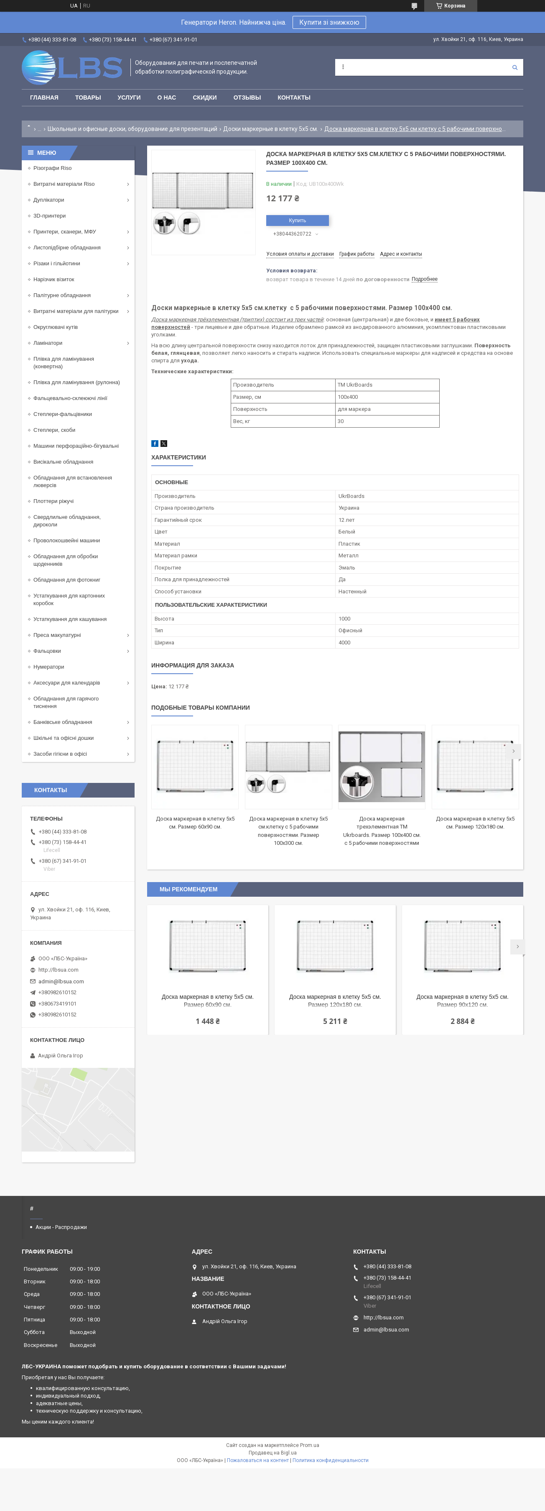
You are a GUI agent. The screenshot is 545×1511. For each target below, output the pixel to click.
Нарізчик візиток (53, 279)
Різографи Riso (52, 168)
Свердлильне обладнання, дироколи (67, 521)
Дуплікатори (48, 200)
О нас (167, 97)
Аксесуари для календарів (66, 683)
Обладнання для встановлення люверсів (72, 481)
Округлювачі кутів (55, 327)
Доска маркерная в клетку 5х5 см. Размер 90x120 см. (463, 1000)
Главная (44, 97)
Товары (88, 97)
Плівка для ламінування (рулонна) (76, 382)
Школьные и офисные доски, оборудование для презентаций (132, 129)
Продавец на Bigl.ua (273, 1453)
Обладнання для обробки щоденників (65, 560)
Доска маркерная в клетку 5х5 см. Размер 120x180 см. (335, 1000)
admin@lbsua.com (61, 981)
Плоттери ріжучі (53, 501)
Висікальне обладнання (63, 462)
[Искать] (515, 67)
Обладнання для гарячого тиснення (66, 702)
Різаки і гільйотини (56, 263)
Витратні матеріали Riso (63, 184)
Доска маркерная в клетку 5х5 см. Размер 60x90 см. (208, 1000)
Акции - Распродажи (61, 1227)
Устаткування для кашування (70, 619)
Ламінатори (47, 343)
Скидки (204, 97)
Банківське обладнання (62, 722)
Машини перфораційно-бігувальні (76, 446)
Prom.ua (309, 1445)
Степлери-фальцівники (62, 414)
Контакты (294, 97)
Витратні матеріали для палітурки (76, 311)
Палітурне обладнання (62, 295)
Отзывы (247, 97)
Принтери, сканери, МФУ (64, 231)
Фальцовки (47, 651)
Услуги (129, 97)
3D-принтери (49, 216)
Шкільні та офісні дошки (63, 738)
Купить (297, 220)
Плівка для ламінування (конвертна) (63, 362)
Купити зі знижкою (329, 22)
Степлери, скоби (54, 430)
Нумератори (48, 667)
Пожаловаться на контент (258, 1460)
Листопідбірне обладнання (67, 247)
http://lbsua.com (58, 970)
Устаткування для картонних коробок (69, 599)
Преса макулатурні (57, 635)
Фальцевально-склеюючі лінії (70, 398)
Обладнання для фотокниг (66, 580)
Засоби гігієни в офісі (60, 754)
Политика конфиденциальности (331, 1460)
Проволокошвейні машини (66, 540)
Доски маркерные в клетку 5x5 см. (270, 129)
